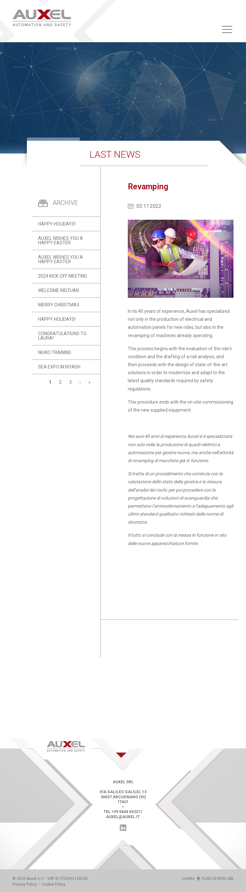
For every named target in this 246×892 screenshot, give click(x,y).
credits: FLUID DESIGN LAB (208, 878)
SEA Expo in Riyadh (59, 366)
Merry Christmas (58, 304)
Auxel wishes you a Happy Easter (60, 240)
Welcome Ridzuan (58, 290)
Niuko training (54, 352)
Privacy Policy (24, 884)
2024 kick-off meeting (62, 276)
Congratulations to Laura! (62, 336)
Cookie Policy (53, 884)
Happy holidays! (57, 223)
